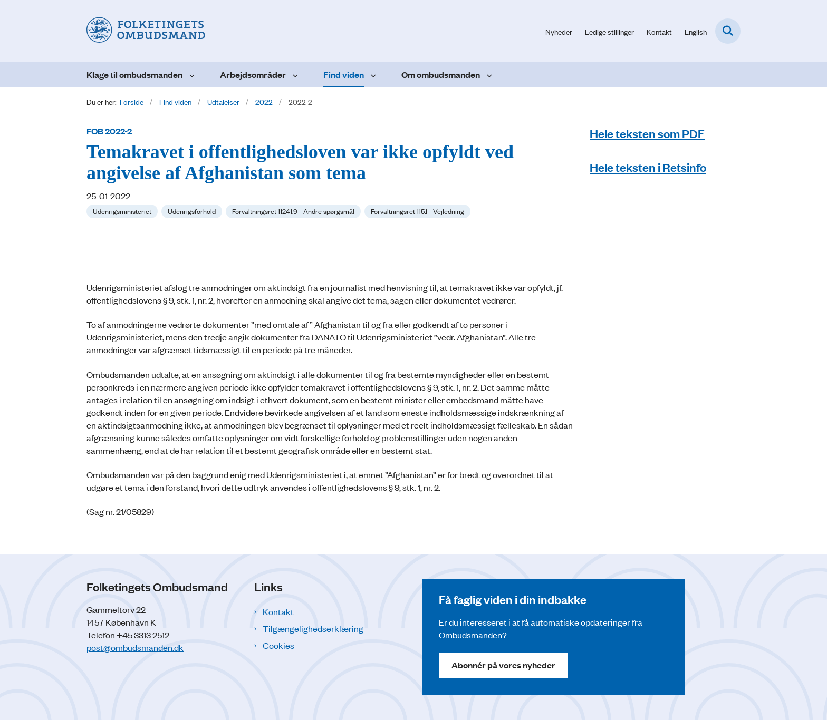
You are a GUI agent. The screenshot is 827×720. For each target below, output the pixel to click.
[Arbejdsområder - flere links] (294, 75)
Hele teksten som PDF (647, 133)
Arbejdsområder (253, 75)
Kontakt (278, 611)
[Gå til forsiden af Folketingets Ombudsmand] (145, 31)
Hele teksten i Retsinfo (648, 166)
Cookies (278, 645)
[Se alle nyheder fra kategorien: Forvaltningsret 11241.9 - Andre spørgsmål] (293, 211)
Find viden (343, 75)
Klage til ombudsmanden (134, 75)
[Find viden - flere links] (372, 75)
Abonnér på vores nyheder (503, 665)
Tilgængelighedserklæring (313, 628)
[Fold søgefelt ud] (728, 31)
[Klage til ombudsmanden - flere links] (191, 75)
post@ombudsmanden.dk (135, 647)
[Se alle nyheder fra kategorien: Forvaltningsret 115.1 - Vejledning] (417, 211)
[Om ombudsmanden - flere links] (488, 75)
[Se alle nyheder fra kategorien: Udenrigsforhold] (191, 211)
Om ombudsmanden (440, 75)
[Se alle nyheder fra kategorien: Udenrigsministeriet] (122, 211)
